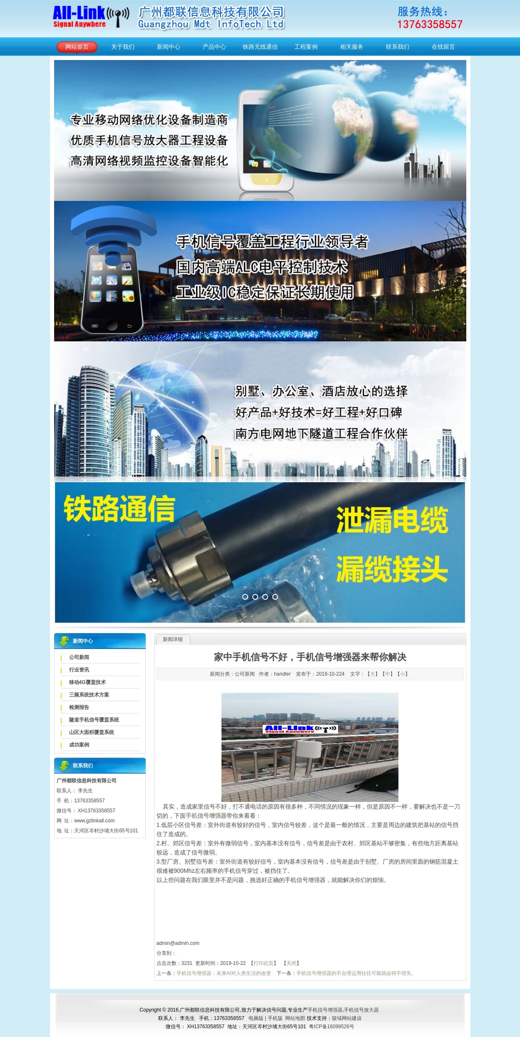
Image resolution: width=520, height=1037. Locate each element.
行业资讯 (79, 670)
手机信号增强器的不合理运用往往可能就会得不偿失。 (356, 973)
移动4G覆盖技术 (87, 682)
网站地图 (295, 1018)
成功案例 (79, 745)
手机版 (275, 1018)
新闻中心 (168, 46)
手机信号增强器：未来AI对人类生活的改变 (224, 973)
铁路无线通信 (260, 46)
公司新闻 (79, 657)
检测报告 (79, 707)
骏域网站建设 (347, 1018)
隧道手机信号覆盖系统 (94, 720)
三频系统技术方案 (89, 695)
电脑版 (256, 1018)
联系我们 (397, 46)
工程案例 (306, 46)
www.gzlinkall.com (94, 821)
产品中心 (214, 46)
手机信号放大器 (361, 1010)
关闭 (291, 963)
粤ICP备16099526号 (331, 1026)
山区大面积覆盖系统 (91, 732)
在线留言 (443, 46)
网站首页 (77, 46)
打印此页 (264, 963)
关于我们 (122, 46)
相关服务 (351, 46)
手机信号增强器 (325, 1010)
